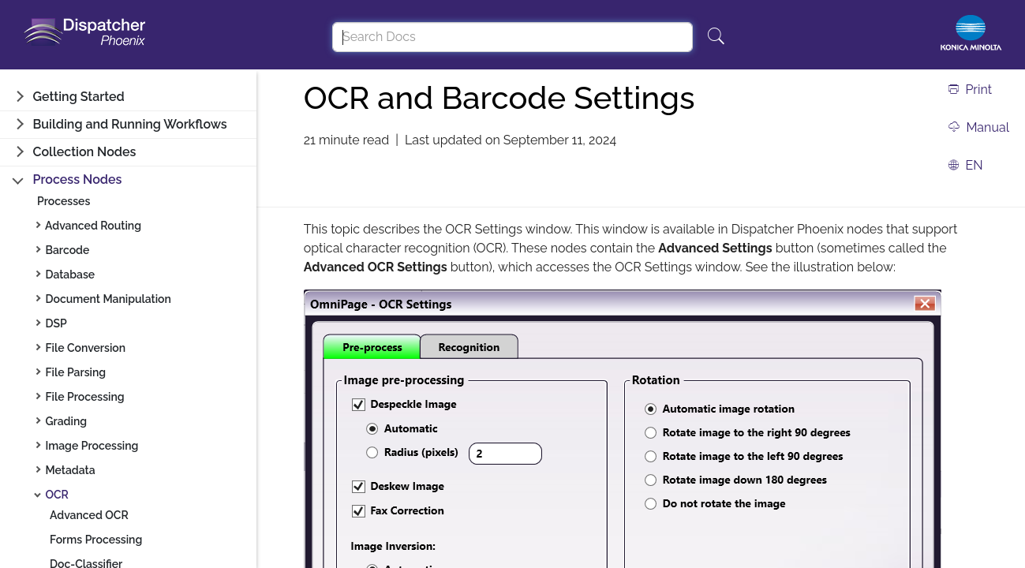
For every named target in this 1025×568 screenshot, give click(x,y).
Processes (63, 201)
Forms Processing (96, 539)
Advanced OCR (89, 515)
